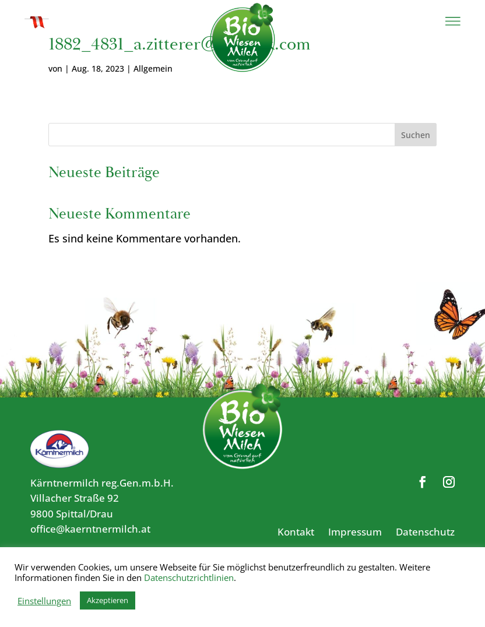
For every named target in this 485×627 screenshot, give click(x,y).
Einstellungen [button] (44, 601)
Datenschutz (425, 531)
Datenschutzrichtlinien (189, 577)
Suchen (415, 134)
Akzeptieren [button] (107, 600)
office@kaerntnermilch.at (90, 529)
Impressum (355, 531)
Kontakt (295, 531)
